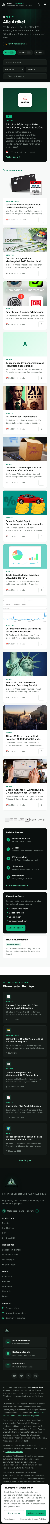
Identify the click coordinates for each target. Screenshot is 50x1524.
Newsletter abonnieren (14, 1313)
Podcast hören (10, 1308)
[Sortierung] (36, 69)
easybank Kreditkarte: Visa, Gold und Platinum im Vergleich (23, 206)
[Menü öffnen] (45, 4)
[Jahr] (13, 69)
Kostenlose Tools (10, 1255)
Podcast (6, 1281)
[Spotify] (21, 1376)
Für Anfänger (8, 1260)
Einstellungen (9, 1519)
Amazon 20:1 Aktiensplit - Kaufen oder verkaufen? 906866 (23, 469)
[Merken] (41, 220)
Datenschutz (25, 1519)
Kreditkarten (8, 1228)
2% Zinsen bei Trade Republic (21, 416)
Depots (25, 52)
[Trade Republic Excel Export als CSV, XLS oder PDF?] (25, 556)
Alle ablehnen (14, 1513)
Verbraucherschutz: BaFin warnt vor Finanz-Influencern (23, 630)
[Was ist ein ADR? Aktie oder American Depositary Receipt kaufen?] (25, 664)
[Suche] (39, 4)
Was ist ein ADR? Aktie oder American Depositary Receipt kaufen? (21, 685)
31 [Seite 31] (22, 820)
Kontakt (5, 1296)
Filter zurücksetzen (15, 76)
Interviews (7, 1286)
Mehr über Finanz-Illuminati (20, 1211)
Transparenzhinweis (14, 1451)
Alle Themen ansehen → (17, 885)
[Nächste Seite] (27, 820)
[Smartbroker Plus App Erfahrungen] (25, 293)
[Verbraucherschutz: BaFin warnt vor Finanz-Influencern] (25, 610)
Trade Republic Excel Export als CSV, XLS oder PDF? (22, 576)
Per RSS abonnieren (15, 44)
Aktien (41, 52)
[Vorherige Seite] (7, 820)
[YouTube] (14, 1376)
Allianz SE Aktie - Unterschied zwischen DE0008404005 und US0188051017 (22, 739)
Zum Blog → (25, 1160)
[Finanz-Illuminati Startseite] (25, 1184)
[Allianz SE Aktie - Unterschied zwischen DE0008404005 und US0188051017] (25, 717)
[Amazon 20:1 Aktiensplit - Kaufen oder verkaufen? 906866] (25, 449)
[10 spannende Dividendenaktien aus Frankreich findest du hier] (25, 344)
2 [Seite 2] (15, 820)
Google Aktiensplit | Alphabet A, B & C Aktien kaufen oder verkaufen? (25, 791)
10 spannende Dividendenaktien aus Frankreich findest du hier (25, 364)
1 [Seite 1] (11, 820)
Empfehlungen (9, 1264)
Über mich (7, 1291)
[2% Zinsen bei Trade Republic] (25, 398)
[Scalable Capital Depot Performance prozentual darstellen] (25, 503)
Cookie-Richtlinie (39, 1519)
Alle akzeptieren (36, 1513)
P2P (4, 1233)
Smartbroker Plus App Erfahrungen (24, 312)
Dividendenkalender (11, 1250)
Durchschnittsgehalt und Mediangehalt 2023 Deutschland (23, 260)
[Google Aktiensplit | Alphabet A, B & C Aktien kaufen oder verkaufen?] (25, 771)
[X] (28, 1376)
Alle (9, 52)
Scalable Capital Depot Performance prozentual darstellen (24, 522)
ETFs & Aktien (8, 1238)
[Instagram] (36, 1376)
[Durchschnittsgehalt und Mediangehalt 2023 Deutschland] (25, 240)
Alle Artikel (7, 1276)
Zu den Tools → (15, 928)
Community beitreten (13, 1318)
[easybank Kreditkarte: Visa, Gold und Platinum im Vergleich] (25, 186)
